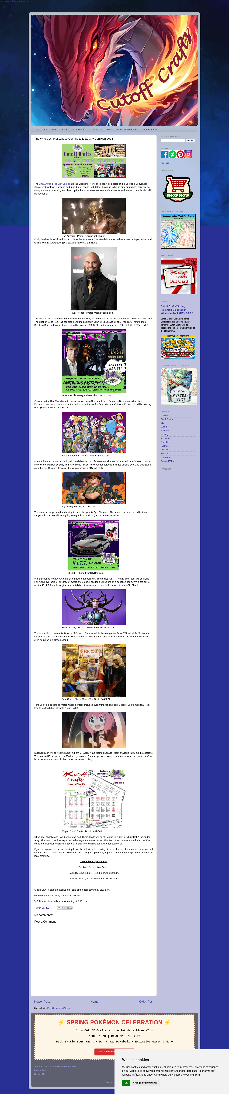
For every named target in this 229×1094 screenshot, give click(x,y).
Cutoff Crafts (40, 129)
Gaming (164, 434)
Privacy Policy (41, 1070)
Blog (54, 129)
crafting (164, 415)
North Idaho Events (127, 129)
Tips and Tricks (168, 461)
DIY (162, 423)
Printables (165, 442)
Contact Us (96, 129)
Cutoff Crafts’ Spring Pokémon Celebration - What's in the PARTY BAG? (177, 310)
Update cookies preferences (15, 1)
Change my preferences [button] (145, 1082)
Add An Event (150, 129)
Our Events (79, 129)
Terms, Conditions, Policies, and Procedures (55, 1066)
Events (164, 427)
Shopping (165, 457)
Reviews (165, 453)
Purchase (165, 446)
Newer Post (42, 1001)
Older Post (146, 1001)
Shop (109, 129)
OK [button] (126, 1082)
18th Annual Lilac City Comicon (55, 184)
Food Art (165, 430)
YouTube (165, 163)
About (65, 129)
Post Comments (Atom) (58, 1008)
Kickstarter (166, 438)
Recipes (164, 449)
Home (94, 1001)
